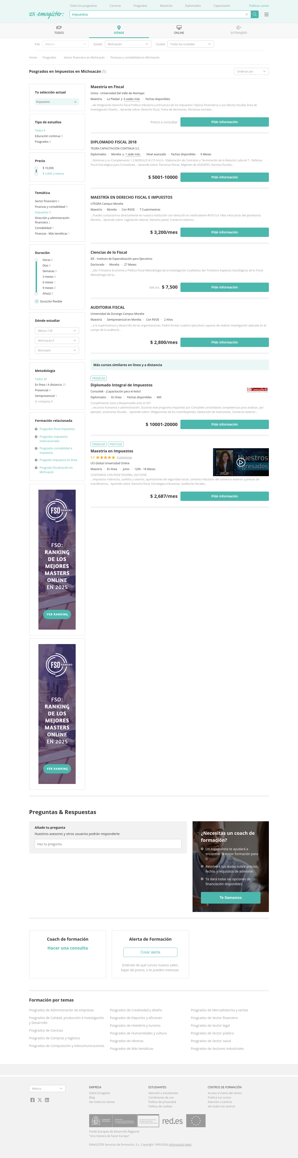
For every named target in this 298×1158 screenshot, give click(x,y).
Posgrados (140, 6)
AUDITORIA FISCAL (108, 307)
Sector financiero (46, 201)
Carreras (115, 6)
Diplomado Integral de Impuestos (121, 385)
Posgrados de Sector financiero (214, 1018)
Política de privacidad (162, 1102)
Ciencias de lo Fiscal (109, 252)
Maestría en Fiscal (107, 86)
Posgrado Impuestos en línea (58, 460)
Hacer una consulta (67, 948)
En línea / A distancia (48, 385)
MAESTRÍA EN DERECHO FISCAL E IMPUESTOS (132, 197)
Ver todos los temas (102, 1102)
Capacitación (221, 6)
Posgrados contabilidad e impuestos (56, 450)
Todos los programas (83, 6)
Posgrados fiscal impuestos (57, 429)
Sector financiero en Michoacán (84, 57)
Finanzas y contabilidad (50, 207)
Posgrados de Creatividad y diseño (136, 1010)
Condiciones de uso (161, 1097)
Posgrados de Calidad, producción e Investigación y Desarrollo (66, 1020)
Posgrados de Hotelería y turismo (135, 1025)
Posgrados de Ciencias (46, 1030)
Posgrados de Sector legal (210, 1025)
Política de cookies (160, 1106)
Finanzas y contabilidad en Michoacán (134, 57)
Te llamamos (231, 898)
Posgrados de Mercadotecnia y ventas (219, 1010)
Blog (92, 1097)
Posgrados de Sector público (212, 1033)
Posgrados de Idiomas (126, 1041)
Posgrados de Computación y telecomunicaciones (66, 1046)
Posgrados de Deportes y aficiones (136, 1018)
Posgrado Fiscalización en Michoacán (56, 470)
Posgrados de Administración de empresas (61, 1010)
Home (33, 57)
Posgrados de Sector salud (211, 1041)
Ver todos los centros (221, 1106)
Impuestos (42, 212)
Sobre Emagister (100, 1093)
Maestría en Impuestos (112, 451)
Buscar (254, 14)
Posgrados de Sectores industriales (217, 1048)
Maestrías (166, 6)
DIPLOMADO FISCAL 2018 (114, 142)
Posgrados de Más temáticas (131, 1048)
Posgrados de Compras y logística (54, 1038)
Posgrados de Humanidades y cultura (138, 1033)
